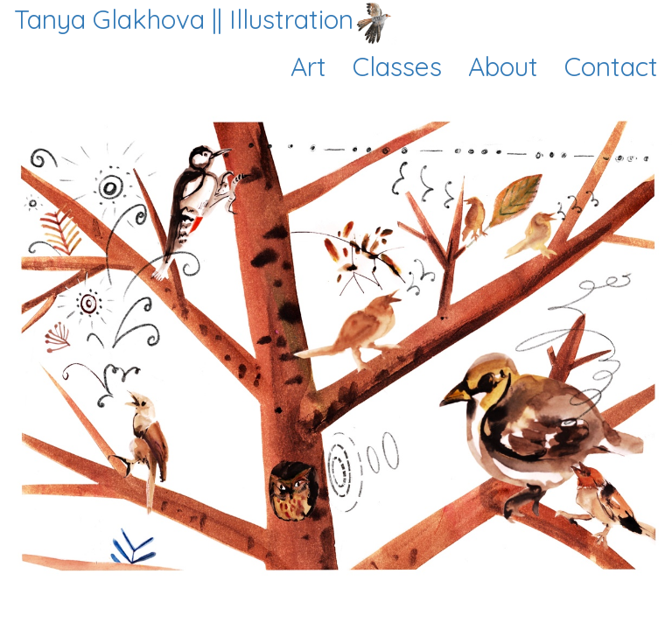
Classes (397, 66)
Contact (611, 66)
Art (308, 66)
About (503, 66)
